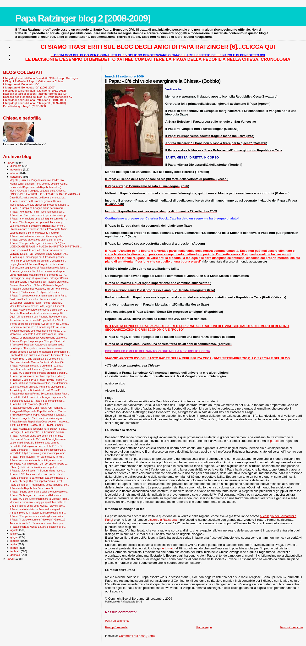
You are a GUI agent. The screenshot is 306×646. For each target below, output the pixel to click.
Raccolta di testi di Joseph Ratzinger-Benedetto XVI (35, 93)
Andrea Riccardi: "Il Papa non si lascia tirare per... (37, 523)
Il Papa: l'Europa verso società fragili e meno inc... (38, 516)
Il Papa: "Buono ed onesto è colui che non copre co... (39, 491)
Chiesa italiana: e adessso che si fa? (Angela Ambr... (39, 229)
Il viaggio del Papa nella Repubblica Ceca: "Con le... (39, 411)
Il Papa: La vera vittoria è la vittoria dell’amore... (36, 239)
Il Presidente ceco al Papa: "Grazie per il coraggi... (38, 414)
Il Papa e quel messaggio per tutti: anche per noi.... (38, 257)
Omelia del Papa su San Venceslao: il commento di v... (40, 355)
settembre (17, 176)
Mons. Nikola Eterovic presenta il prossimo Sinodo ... (39, 204)
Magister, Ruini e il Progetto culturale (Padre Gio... (38, 180)
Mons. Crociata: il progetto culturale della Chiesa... (38, 190)
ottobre (15, 173)
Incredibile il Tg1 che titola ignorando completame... (38, 453)
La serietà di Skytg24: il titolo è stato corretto (34, 442)
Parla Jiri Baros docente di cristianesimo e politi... (37, 313)
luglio (14, 533)
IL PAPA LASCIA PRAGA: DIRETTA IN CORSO (36, 425)
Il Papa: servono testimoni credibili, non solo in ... (37, 460)
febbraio (16, 551)
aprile (14, 544)
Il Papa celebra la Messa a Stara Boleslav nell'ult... (38, 526)
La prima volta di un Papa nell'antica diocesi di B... (38, 386)
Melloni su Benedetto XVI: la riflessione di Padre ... (38, 334)
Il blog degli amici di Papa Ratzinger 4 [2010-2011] (34, 99)
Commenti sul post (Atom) (137, 636)
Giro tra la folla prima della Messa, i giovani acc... (37, 505)
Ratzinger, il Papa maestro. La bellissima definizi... (38, 432)
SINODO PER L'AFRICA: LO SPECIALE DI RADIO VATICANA (45, 194)
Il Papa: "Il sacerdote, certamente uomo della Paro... (39, 295)
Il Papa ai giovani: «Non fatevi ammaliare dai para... (38, 271)
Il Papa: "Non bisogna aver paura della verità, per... (38, 222)
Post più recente (116, 627)
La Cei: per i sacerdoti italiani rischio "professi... (36, 302)
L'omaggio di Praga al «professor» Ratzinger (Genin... (40, 278)
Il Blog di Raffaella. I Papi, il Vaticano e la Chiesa (33, 81)
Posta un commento (117, 620)
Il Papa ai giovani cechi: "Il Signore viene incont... (37, 470)
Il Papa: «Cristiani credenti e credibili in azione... (36, 365)
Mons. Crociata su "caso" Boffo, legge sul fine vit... (38, 306)
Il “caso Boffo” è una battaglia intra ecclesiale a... (37, 358)
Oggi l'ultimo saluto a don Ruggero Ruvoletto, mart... (39, 316)
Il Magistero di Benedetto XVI (21, 84)
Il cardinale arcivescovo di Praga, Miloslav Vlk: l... (37, 320)
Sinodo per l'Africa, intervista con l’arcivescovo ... (37, 348)
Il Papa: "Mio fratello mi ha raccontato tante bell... (37, 211)
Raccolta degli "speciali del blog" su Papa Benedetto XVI (38, 96)
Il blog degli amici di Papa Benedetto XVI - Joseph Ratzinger (40, 78)
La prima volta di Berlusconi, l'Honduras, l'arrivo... (37, 225)
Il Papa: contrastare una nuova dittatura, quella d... (38, 236)
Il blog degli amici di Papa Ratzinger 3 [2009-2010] (34, 102)
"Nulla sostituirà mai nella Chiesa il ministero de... (37, 299)
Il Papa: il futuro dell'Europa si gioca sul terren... (36, 201)
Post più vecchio (291, 627)
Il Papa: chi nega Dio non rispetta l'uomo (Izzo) (36, 481)
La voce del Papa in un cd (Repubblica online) (35, 187)
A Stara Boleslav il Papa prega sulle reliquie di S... (38, 512)
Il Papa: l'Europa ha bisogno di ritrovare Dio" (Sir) (37, 243)
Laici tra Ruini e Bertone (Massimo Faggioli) (34, 232)
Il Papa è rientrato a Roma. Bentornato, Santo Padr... (39, 393)
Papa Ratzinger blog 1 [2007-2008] (25, 106)
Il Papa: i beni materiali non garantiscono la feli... (37, 456)
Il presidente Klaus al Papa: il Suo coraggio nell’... (37, 400)
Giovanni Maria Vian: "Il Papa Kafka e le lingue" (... (38, 285)
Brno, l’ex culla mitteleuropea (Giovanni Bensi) (35, 369)
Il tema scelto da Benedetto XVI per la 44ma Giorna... (40, 323)
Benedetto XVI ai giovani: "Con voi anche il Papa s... (39, 463)
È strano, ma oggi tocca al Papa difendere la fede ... (39, 267)
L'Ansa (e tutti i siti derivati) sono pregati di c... (35, 467)
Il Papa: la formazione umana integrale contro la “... (38, 218)
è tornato (168, 548)
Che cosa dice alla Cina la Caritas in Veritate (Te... (38, 362)
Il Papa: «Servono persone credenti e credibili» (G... (39, 309)
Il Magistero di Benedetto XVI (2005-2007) (29, 87)
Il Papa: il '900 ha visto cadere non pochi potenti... (37, 474)
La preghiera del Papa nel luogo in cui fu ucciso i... (38, 264)
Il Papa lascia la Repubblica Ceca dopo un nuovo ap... (40, 421)
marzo (15, 547)
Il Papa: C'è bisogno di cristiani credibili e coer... (36, 495)
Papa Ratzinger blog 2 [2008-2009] (82, 18)
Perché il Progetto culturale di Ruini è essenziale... (38, 260)
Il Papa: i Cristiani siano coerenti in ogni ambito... (37, 435)
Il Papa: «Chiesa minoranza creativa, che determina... (40, 383)
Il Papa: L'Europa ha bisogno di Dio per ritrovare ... (38, 208)
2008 (10, 558)
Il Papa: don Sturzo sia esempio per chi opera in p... (39, 215)
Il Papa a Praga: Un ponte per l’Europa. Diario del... (38, 341)
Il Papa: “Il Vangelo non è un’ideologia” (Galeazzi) (37, 519)
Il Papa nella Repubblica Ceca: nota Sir (32, 488)
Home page (204, 627)
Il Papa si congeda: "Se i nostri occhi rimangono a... (38, 418)
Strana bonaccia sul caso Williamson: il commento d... (40, 351)
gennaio (16, 554)
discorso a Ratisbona (162, 519)
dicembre (16, 165)
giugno (15, 537)
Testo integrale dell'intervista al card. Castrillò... (36, 390)
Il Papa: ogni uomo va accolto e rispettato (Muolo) (37, 376)
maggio (15, 540)
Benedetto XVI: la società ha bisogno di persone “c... (39, 397)
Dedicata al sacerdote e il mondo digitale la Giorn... (38, 327)
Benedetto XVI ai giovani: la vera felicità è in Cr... (37, 446)
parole (274, 441)
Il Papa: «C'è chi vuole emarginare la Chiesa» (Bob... (39, 498)
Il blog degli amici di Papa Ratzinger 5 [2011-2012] (34, 90)
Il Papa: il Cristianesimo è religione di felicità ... (36, 292)
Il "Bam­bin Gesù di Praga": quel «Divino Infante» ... (38, 379)
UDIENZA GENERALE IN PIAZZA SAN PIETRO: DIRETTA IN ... (46, 246)
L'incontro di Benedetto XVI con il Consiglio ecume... (39, 439)
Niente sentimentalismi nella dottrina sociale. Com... (39, 183)
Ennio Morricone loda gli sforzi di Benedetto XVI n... (38, 274)
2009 (10, 162)
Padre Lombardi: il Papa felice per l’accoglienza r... (38, 449)
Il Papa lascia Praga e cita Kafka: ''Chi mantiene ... (38, 407)
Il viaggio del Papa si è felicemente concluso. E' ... (38, 330)
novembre (17, 169)
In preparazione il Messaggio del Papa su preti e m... (39, 281)
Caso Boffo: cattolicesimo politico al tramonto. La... (38, 197)
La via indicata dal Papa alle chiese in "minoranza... (38, 250)
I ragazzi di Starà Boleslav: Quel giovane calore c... (38, 337)
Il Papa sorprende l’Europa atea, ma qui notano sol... (39, 288)
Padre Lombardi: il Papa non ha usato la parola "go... (39, 484)
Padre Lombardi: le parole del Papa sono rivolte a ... (39, 477)
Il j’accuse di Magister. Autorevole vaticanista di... (37, 344)
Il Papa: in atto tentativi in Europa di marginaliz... (37, 509)
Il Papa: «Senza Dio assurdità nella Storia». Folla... (38, 428)
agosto (15, 530)
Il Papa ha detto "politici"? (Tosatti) (29, 404)
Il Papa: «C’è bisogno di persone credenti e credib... (39, 372)
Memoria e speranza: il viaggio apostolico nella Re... (39, 502)
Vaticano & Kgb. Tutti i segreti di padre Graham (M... (39, 253)
